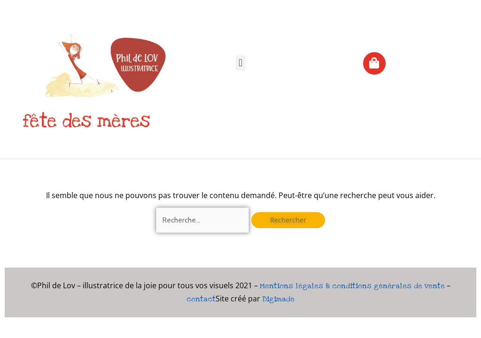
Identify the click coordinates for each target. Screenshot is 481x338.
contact (201, 299)
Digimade (278, 299)
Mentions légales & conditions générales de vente (352, 286)
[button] (240, 63)
